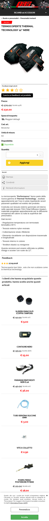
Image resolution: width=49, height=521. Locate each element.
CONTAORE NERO (24, 347)
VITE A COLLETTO (24, 448)
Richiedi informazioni (15, 188)
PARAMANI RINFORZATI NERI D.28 (24, 381)
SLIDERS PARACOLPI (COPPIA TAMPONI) (24, 312)
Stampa (9, 177)
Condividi (10, 182)
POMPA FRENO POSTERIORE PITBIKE (24, 481)
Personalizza (24, 510)
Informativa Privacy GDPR (18, 503)
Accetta (24, 517)
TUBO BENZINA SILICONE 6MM (24, 417)
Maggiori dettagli (12, 119)
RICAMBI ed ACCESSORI (24, 13)
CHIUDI (47, 495)
